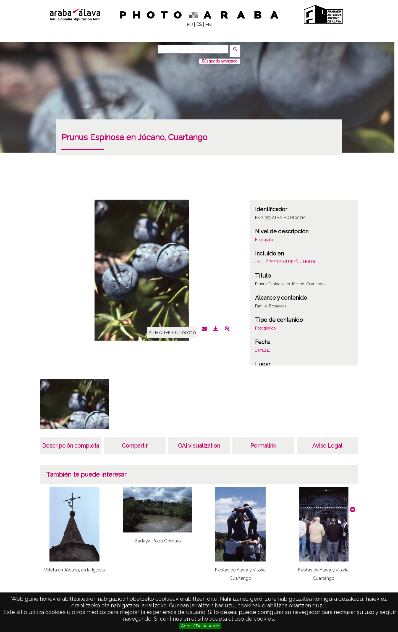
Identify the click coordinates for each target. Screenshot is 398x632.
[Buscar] (195, 49)
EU (190, 24)
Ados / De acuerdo (200, 625)
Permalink (263, 442)
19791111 (262, 347)
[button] (352, 506)
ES (199, 24)
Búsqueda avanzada (219, 58)
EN (208, 24)
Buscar (236, 49)
